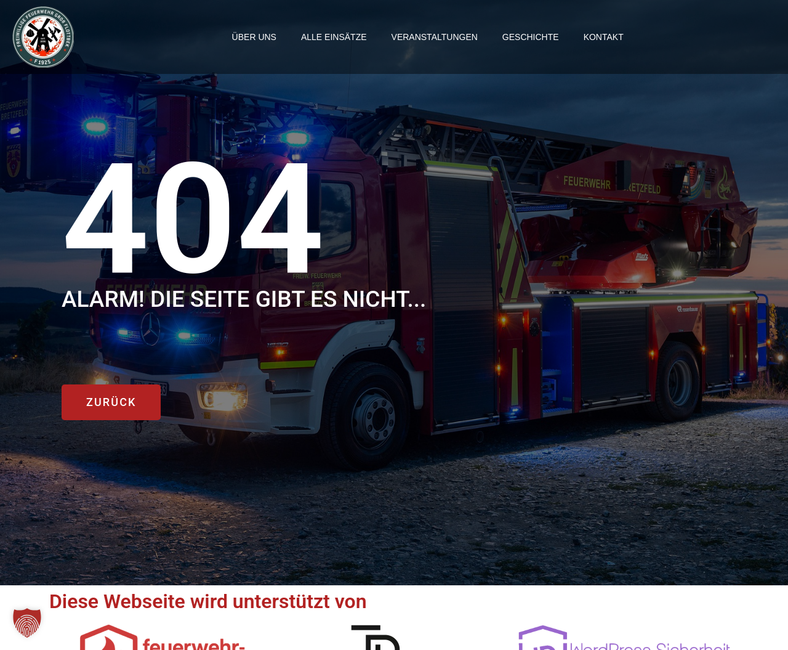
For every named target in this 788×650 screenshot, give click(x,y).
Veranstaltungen (435, 37)
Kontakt (604, 37)
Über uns (254, 37)
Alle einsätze (334, 37)
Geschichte (530, 37)
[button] (27, 623)
